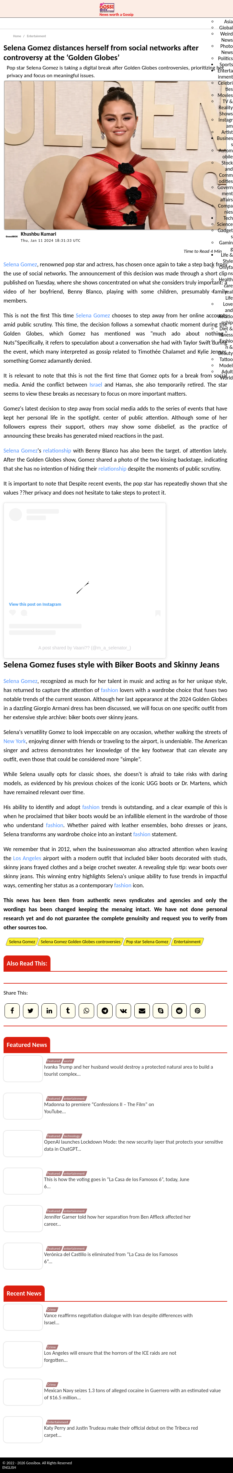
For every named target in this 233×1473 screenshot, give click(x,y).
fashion (109, 690)
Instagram (51, 604)
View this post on (26, 604)
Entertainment (36, 36)
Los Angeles (27, 858)
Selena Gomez (20, 264)
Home (17, 36)
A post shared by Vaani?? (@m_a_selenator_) (85, 647)
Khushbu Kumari (38, 234)
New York (15, 741)
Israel (96, 384)
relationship (57, 450)
